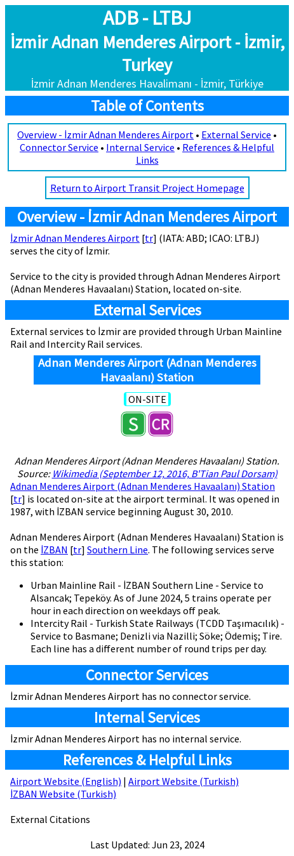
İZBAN (54, 549)
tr (149, 238)
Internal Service (140, 147)
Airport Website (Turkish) (183, 781)
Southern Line (117, 549)
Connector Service (59, 147)
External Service (236, 134)
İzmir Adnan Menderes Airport (75, 238)
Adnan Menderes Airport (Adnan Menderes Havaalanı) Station (142, 486)
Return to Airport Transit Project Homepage (147, 187)
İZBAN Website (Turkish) (63, 793)
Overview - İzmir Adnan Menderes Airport (105, 134)
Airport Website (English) (65, 781)
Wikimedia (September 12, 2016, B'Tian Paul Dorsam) (164, 473)
